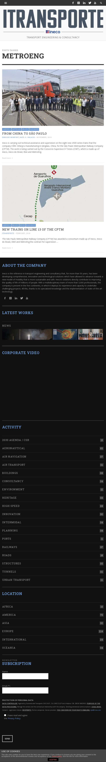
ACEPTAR (53, 760)
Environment (13, 489)
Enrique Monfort (10, 137)
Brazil (25, 129)
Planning (10, 530)
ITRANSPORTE (8, 233)
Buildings (10, 473)
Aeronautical (13, 448)
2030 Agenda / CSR (15, 440)
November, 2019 (44, 137)
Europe (8, 631)
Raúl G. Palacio (27, 137)
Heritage (9, 497)
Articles (16, 129)
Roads (6, 555)
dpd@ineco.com (95, 710)
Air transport (13, 464)
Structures (11, 563)
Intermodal (11, 522)
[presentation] (24, 727)
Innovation (11, 514)
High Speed (11, 506)
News (22, 225)
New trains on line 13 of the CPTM (33, 229)
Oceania (9, 647)
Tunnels (9, 571)
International (14, 639)
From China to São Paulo (24, 133)
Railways (34, 129)
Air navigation (14, 456)
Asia (5, 623)
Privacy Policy (14, 718)
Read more (7, 158)
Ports (6, 538)
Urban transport (16, 579)
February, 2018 (23, 233)
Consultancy (13, 481)
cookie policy (57, 756)
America (7, 129)
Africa (7, 606)
